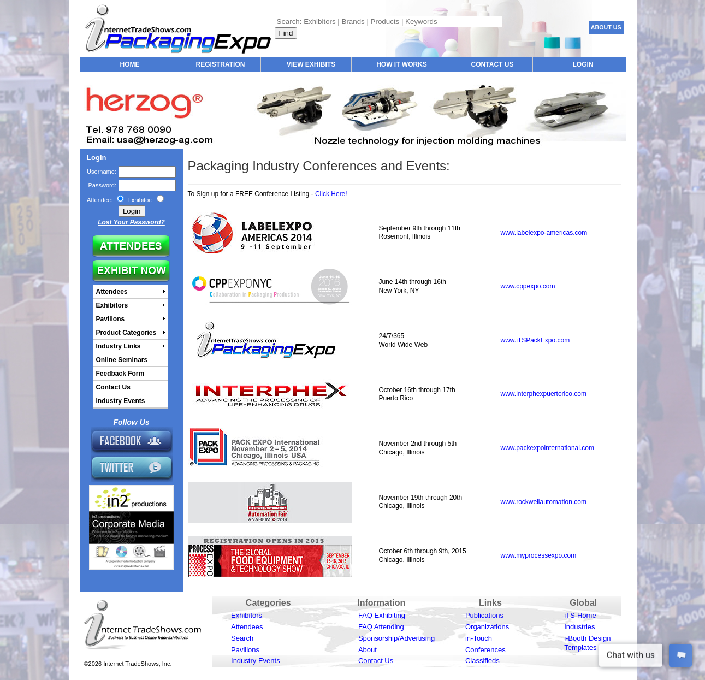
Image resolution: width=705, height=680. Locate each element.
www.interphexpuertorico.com (543, 394)
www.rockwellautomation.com (543, 502)
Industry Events (255, 661)
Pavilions (245, 650)
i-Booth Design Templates (587, 643)
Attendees (247, 627)
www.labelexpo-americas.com (544, 232)
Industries (579, 627)
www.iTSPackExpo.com (535, 340)
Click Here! (331, 194)
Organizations (487, 627)
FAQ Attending (381, 627)
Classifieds (482, 661)
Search (242, 638)
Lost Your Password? (131, 222)
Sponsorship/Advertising (396, 638)
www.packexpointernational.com (547, 448)
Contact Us (375, 661)
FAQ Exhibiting (381, 615)
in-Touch (478, 638)
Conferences (485, 650)
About (367, 650)
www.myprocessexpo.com (539, 555)
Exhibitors (246, 615)
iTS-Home (580, 615)
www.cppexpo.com (528, 286)
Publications (484, 615)
